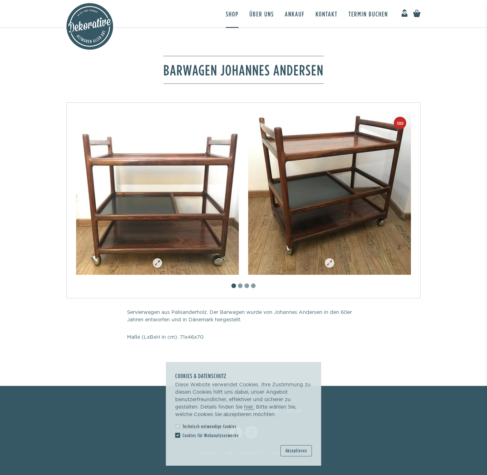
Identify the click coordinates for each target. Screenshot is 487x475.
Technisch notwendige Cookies (210, 426)
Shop (232, 13)
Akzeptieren (296, 450)
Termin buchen (368, 13)
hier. (249, 406)
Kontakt (327, 13)
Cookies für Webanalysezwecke (211, 435)
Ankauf (295, 13)
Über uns (261, 13)
